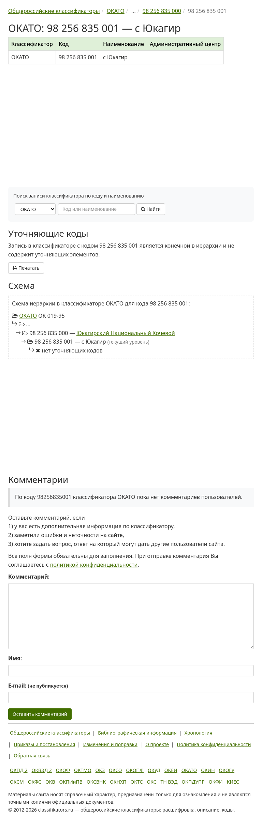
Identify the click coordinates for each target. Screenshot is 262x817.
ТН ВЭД (169, 782)
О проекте (157, 744)
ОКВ (50, 782)
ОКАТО (28, 315)
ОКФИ (216, 782)
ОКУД (154, 770)
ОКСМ (17, 782)
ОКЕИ (170, 770)
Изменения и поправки (110, 744)
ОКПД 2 (19, 770)
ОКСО (115, 770)
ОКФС (34, 782)
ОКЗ (100, 770)
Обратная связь (32, 755)
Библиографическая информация (137, 732)
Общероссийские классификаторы (50, 732)
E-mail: (38, 685)
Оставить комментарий (40, 714)
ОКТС (137, 782)
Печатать (26, 268)
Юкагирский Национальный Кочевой (125, 333)
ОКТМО (82, 770)
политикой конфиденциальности (94, 564)
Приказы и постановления (44, 744)
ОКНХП (118, 782)
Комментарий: (28, 576)
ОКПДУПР (193, 782)
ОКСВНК (96, 782)
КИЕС (233, 782)
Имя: (15, 658)
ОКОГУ (227, 770)
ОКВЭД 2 (42, 770)
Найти (151, 209)
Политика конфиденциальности (214, 744)
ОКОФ (63, 770)
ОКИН (208, 770)
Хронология (198, 732)
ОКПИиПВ (71, 782)
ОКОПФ (135, 770)
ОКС (151, 782)
